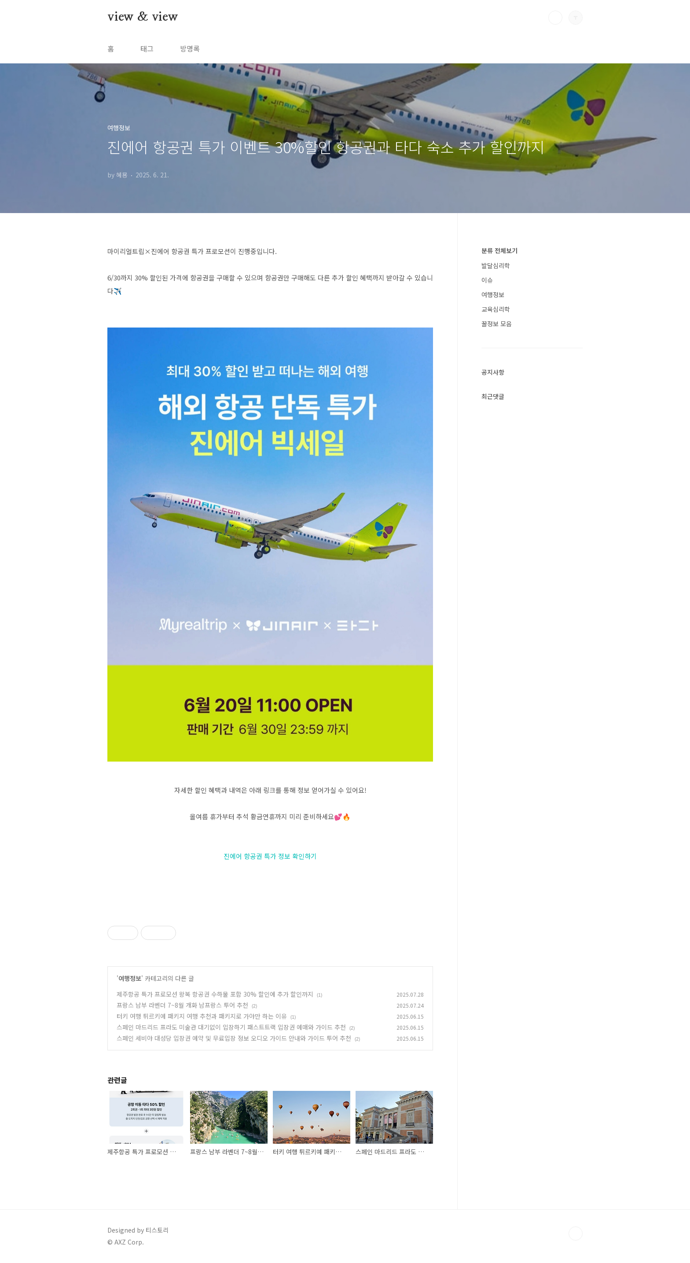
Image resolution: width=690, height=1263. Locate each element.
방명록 (190, 48)
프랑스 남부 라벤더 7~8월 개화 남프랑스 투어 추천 (182, 1005)
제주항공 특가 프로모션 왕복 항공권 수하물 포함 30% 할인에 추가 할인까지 (215, 994)
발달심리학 (495, 265)
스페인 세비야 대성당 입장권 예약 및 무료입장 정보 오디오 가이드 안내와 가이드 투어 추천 (234, 1038)
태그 (147, 48)
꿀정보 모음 (496, 323)
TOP (576, 1233)
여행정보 (129, 978)
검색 (555, 17)
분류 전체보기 (499, 250)
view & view (142, 17)
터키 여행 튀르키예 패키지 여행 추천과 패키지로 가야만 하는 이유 (202, 1016)
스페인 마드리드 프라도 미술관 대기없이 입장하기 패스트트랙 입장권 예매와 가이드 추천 (231, 1027)
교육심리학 (495, 309)
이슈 (487, 280)
